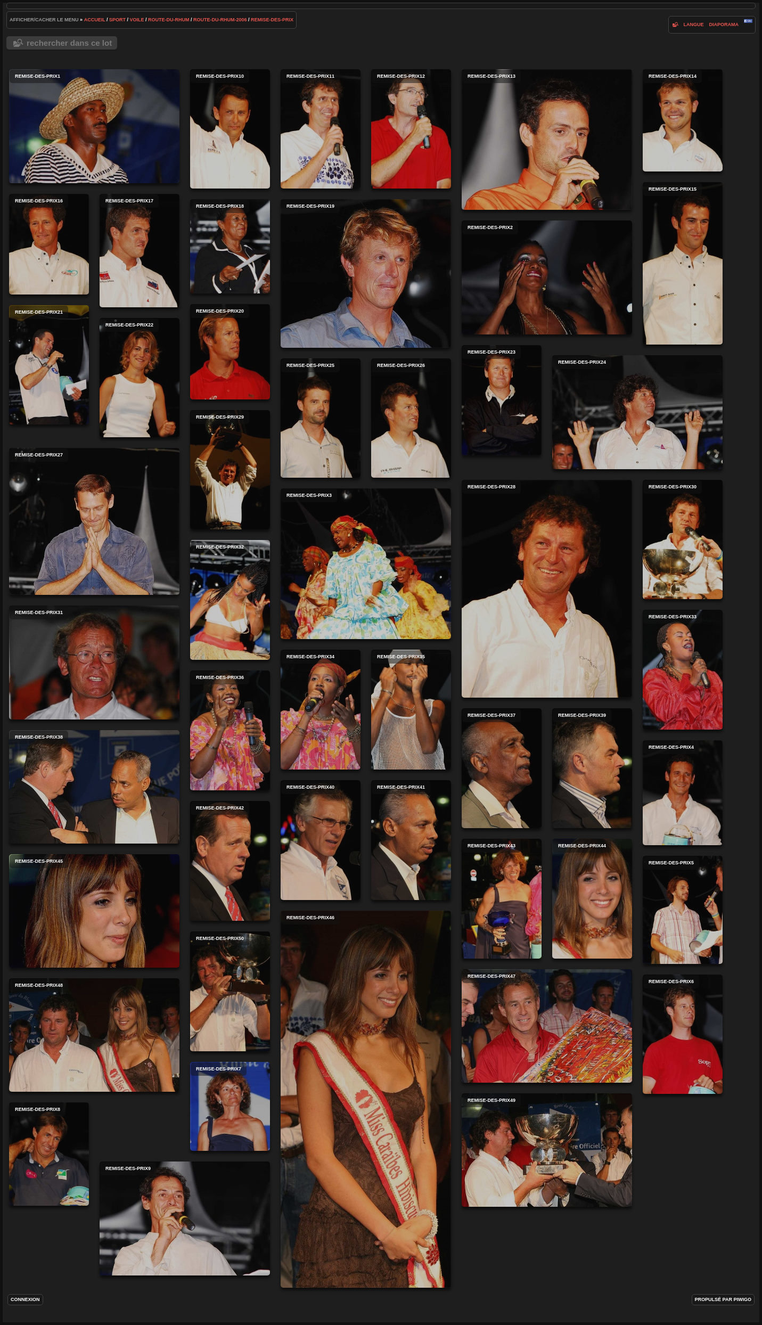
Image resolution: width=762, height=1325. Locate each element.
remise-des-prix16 (49, 244)
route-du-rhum (169, 19)
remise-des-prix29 (230, 469)
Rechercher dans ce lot (69, 42)
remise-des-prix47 (547, 1026)
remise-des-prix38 (94, 787)
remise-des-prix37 (502, 768)
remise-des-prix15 (683, 263)
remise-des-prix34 (320, 710)
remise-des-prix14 (683, 120)
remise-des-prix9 (185, 1218)
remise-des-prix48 (94, 1035)
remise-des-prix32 (230, 600)
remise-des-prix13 (547, 139)
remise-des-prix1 (94, 126)
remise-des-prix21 (49, 364)
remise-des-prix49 (547, 1150)
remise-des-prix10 (230, 129)
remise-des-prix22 (139, 377)
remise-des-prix (272, 19)
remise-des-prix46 (366, 1099)
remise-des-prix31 (94, 662)
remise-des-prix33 (683, 670)
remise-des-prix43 (502, 899)
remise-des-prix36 (230, 730)
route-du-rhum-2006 (220, 19)
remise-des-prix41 (411, 840)
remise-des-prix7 (230, 1106)
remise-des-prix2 (547, 277)
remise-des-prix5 (683, 910)
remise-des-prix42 (230, 861)
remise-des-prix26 (411, 418)
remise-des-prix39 (592, 768)
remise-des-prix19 (366, 273)
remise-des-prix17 (139, 250)
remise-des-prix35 (411, 710)
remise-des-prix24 (637, 412)
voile (137, 19)
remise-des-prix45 (94, 911)
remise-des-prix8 (49, 1154)
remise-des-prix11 (320, 129)
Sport (117, 19)
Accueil (94, 19)
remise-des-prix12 (411, 129)
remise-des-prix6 (683, 1034)
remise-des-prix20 (230, 351)
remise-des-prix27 (94, 521)
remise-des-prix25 (320, 418)
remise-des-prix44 (592, 899)
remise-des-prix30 (683, 539)
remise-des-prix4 (683, 792)
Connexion (25, 1299)
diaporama (724, 24)
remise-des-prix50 (230, 991)
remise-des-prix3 (366, 563)
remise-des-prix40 (320, 840)
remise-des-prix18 (230, 246)
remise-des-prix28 (547, 589)
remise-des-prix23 (502, 400)
